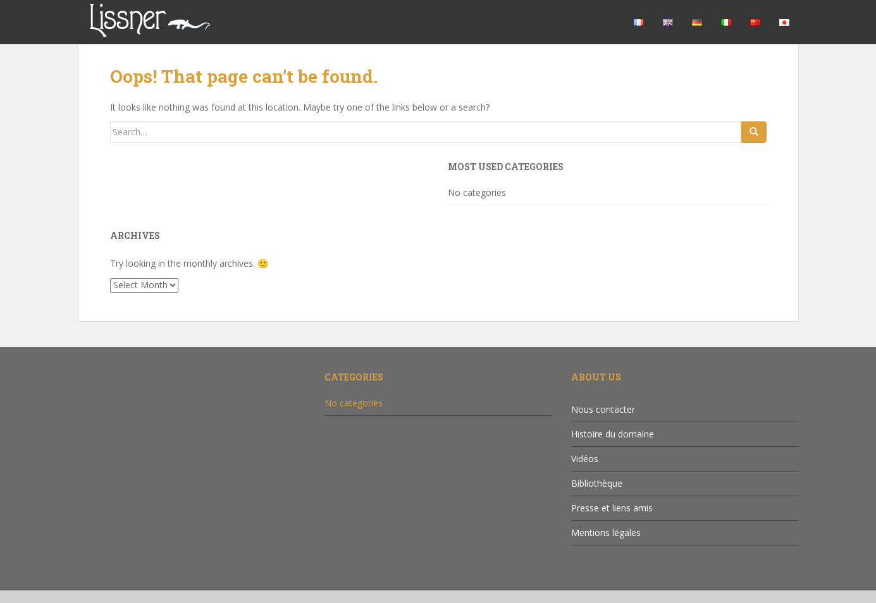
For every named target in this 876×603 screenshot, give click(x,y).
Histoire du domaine (612, 434)
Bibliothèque (596, 483)
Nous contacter (603, 409)
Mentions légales (606, 533)
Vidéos (584, 459)
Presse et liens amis (612, 508)
